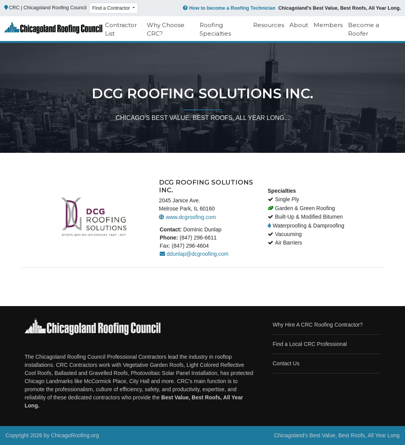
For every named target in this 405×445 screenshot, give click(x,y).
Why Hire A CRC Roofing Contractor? (317, 325)
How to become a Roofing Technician (228, 8)
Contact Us (285, 363)
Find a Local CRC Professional (309, 344)
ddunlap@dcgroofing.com (194, 254)
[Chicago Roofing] (53, 30)
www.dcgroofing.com (187, 217)
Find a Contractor (111, 8)
